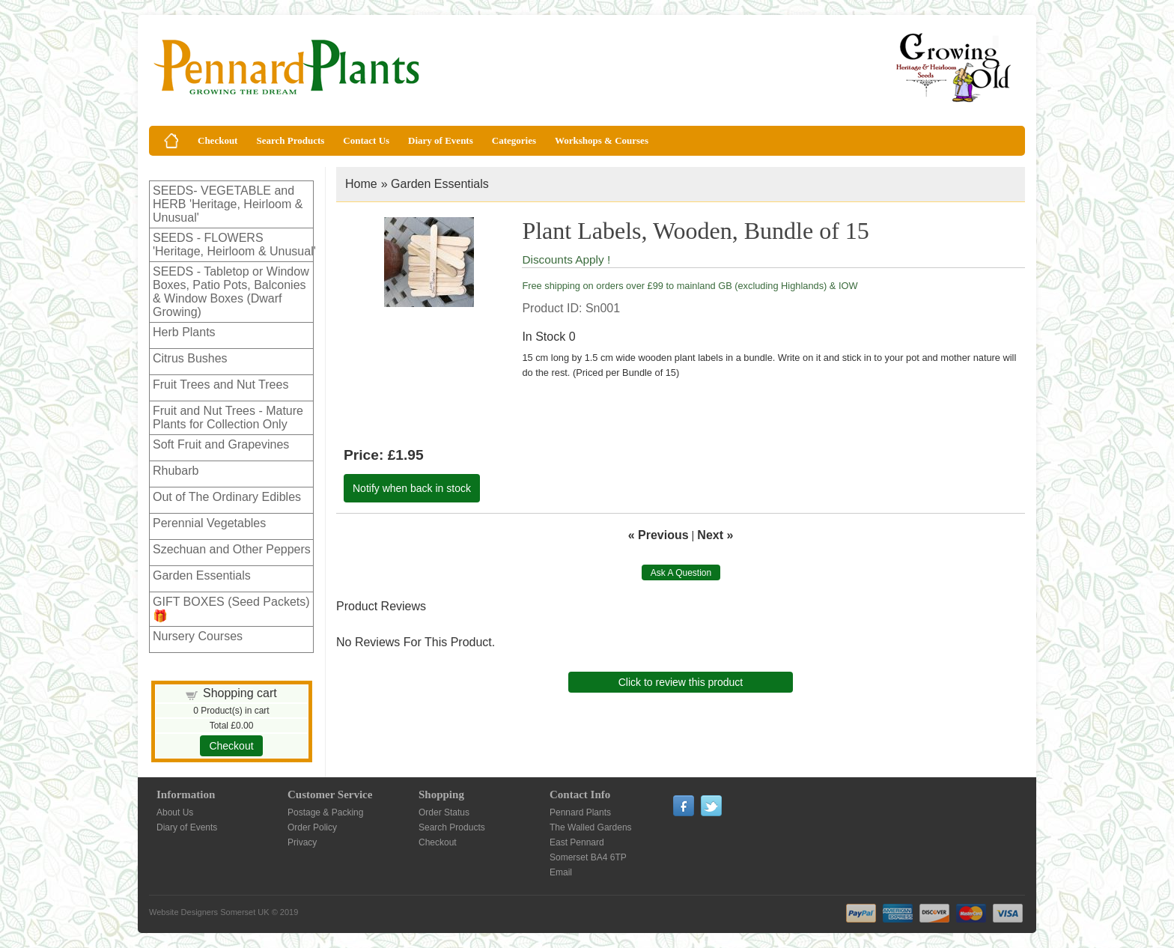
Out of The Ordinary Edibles (227, 496)
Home (361, 183)
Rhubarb (175, 470)
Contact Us (366, 140)
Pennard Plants (580, 812)
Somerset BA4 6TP (588, 857)
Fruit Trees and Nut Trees (220, 384)
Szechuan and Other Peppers (232, 549)
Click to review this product (680, 682)
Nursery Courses (198, 636)
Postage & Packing (325, 812)
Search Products (290, 140)
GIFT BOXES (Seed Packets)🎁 (231, 608)
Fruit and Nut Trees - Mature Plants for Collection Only (228, 417)
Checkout (217, 140)
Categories (514, 140)
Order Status (444, 812)
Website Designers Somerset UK (209, 912)
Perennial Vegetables (209, 523)
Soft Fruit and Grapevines (221, 444)
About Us (174, 812)
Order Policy (312, 827)
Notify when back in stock (412, 488)
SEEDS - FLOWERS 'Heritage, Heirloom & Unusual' (234, 244)
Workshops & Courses (601, 140)
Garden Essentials (202, 575)
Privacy (302, 842)
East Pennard (577, 842)
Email (561, 872)
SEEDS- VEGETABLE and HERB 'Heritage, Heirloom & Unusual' (227, 204)
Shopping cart (240, 693)
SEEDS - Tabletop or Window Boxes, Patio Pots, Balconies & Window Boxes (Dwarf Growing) (231, 291)
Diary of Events (440, 140)
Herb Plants (184, 332)
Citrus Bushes (190, 358)
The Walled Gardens (591, 827)
